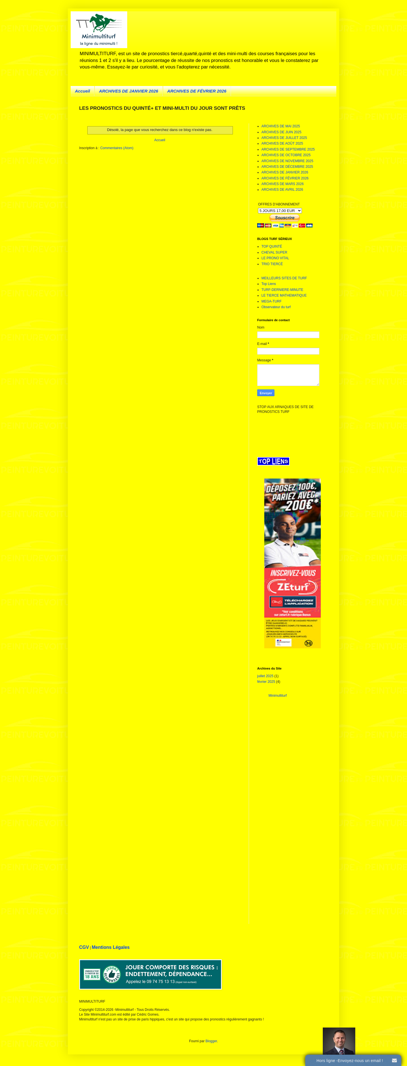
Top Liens (268, 284)
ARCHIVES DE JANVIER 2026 (128, 91)
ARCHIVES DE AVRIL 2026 (282, 190)
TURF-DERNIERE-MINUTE (282, 290)
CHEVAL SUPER (274, 252)
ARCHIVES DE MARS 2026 (282, 184)
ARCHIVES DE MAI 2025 (280, 126)
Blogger (211, 1041)
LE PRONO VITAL (275, 258)
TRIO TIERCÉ (272, 264)
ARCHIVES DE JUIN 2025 (281, 132)
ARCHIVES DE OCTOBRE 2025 (286, 155)
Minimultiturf (278, 696)
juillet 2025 (265, 676)
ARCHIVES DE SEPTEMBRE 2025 (288, 149)
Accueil (82, 91)
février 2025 (266, 682)
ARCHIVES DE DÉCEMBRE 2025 (287, 167)
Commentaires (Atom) (116, 148)
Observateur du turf (276, 307)
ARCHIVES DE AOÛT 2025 (282, 143)
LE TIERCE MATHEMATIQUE (284, 295)
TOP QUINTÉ (271, 246)
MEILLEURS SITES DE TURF (284, 278)
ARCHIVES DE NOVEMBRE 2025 (287, 161)
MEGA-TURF (271, 301)
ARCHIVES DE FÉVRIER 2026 (196, 91)
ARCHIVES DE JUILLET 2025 (284, 138)
